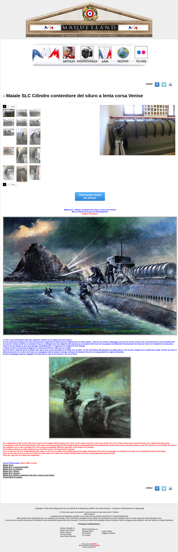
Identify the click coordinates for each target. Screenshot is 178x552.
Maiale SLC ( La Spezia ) (13, 469)
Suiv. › (13, 107)
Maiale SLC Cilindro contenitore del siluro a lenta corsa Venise (28, 475)
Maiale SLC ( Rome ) (11, 471)
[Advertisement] (89, 75)
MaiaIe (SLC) (8, 465)
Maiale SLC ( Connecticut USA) (15, 467)
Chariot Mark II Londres (12, 477)
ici (142, 508)
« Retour (149, 84)
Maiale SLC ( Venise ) (11, 473)
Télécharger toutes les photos (90, 196)
